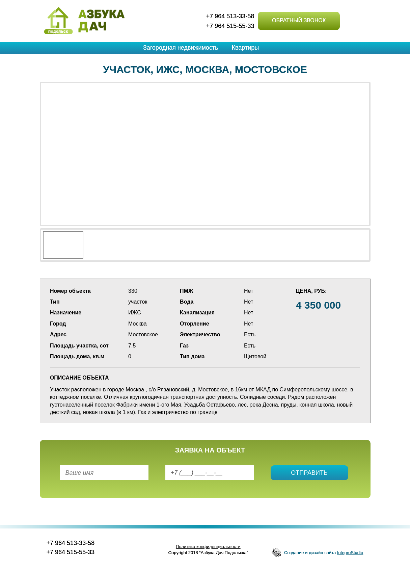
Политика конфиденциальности (208, 546)
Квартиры (245, 47)
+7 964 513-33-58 (230, 16)
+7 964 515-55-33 (230, 26)
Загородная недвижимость (180, 47)
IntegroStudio (350, 552)
